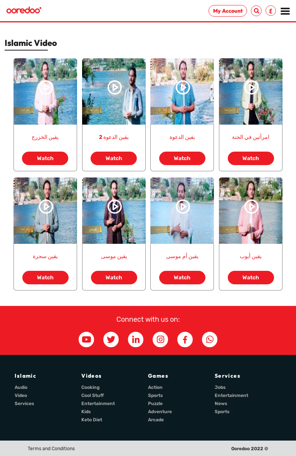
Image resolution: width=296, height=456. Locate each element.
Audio (21, 387)
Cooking (90, 387)
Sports (155, 395)
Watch (45, 158)
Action (155, 387)
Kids (86, 411)
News (221, 403)
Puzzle (155, 403)
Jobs (220, 387)
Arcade (156, 419)
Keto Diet (91, 419)
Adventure (160, 411)
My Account (228, 10)
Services (24, 403)
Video (21, 395)
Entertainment (98, 403)
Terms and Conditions (51, 448)
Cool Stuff (92, 395)
